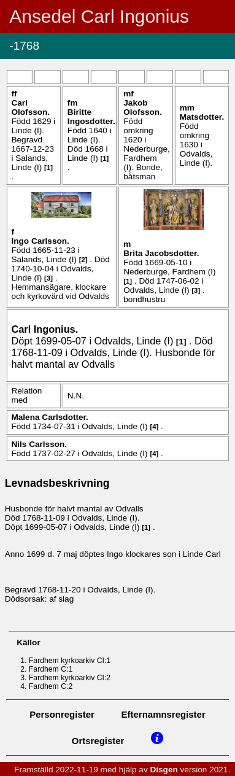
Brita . (161, 253)
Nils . (39, 444)
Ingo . (40, 241)
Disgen (163, 769)
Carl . (30, 107)
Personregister (61, 714)
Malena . (49, 417)
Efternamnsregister (163, 714)
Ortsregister (98, 740)
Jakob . (142, 107)
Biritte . (91, 116)
